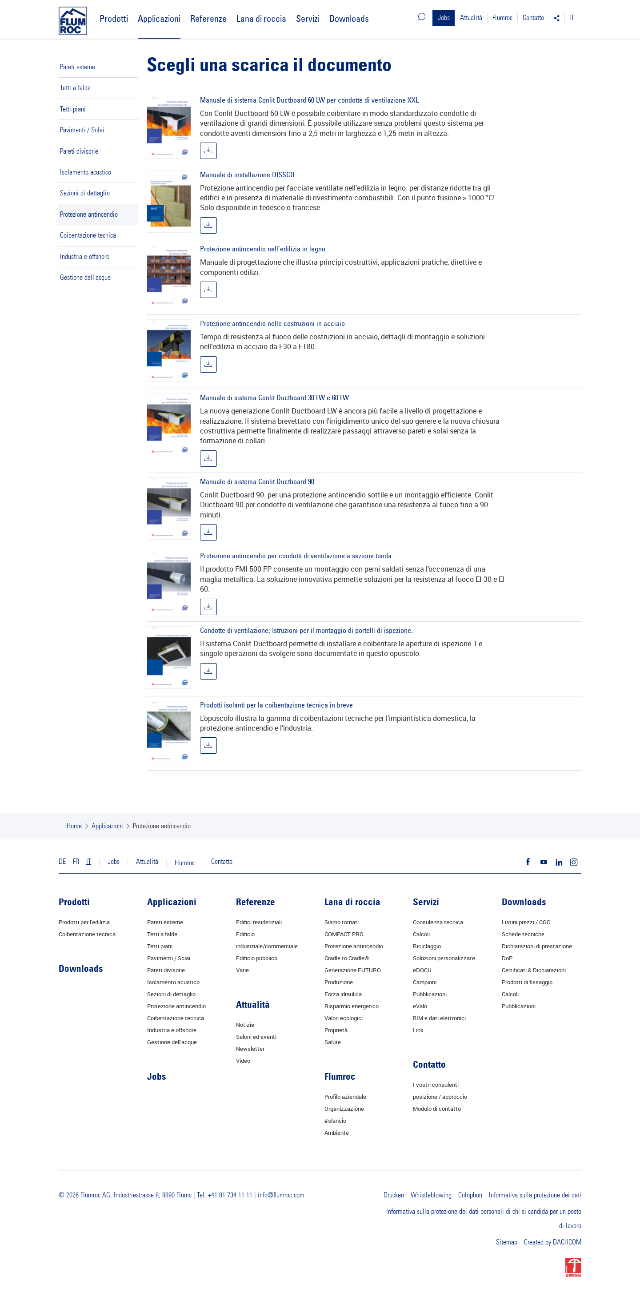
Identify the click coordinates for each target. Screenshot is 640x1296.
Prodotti (114, 18)
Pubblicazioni (430, 994)
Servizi (308, 18)
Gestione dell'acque (85, 277)
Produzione (338, 982)
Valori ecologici (343, 1018)
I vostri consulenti (436, 1085)
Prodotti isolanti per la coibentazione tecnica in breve (276, 704)
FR (76, 861)
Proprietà (336, 1030)
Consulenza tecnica (438, 922)
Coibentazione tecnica (88, 235)
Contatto (533, 17)
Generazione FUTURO (352, 970)
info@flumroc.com (281, 1195)
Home (74, 826)
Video (243, 1061)
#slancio (335, 1121)
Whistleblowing (431, 1195)
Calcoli (421, 934)
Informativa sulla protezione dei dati (535, 1195)
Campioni (424, 982)
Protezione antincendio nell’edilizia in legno (262, 248)
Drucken (394, 1195)
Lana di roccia (261, 18)
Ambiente (336, 1133)
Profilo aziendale (345, 1097)
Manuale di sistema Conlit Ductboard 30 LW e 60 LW (274, 397)
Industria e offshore (84, 256)
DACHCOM (567, 1242)
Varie (242, 970)
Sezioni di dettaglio (85, 193)
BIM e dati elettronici (439, 1018)
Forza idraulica (343, 994)
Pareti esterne (77, 67)
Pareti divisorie (79, 151)
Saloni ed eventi (256, 1037)
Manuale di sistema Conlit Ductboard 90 (257, 481)
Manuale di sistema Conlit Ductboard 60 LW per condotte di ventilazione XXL (309, 99)
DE (62, 861)
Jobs (444, 17)
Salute (332, 1042)
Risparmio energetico (351, 1006)
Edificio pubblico (256, 958)
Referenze (208, 18)
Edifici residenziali (259, 922)
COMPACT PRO (344, 934)
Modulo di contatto (437, 1109)
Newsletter (250, 1049)
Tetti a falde (75, 87)
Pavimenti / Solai (82, 130)
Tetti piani (73, 109)
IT (571, 17)
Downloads (349, 18)
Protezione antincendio (89, 214)
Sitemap (506, 1242)
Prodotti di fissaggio (527, 982)
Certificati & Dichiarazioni (534, 970)
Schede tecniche (523, 934)
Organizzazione (344, 1109)
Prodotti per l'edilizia (84, 922)
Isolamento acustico (85, 172)
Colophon (470, 1195)
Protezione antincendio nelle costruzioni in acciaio (272, 323)
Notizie (245, 1025)
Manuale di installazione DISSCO (247, 174)
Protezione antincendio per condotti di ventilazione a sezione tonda (296, 555)
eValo (420, 1006)
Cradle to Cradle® (346, 958)
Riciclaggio (427, 946)
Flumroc (502, 17)
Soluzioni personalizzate (444, 958)
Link (418, 1030)
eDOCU (422, 970)
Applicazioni (159, 18)
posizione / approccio (440, 1097)
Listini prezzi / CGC (526, 922)
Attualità (471, 17)
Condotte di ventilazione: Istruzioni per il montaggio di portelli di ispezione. (306, 630)
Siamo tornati (341, 922)
